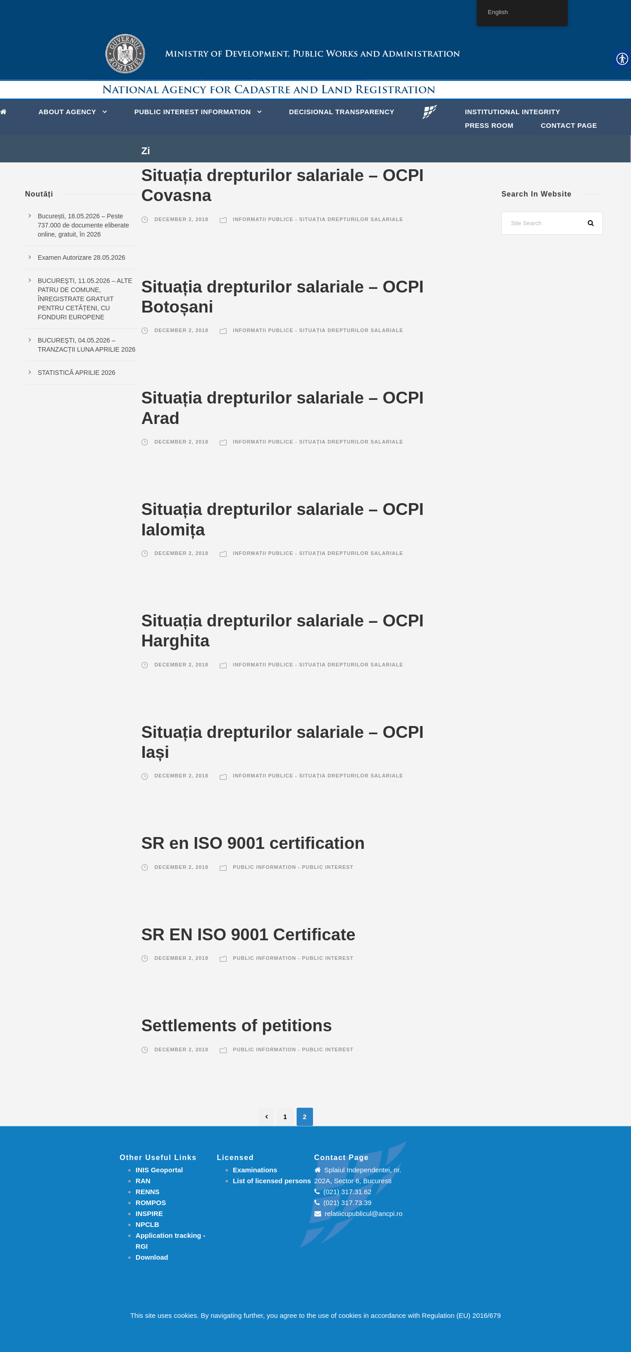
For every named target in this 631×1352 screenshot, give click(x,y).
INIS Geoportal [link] (159, 1170)
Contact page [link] (569, 125)
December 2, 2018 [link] (181, 219)
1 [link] (285, 1116)
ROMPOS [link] (151, 1202)
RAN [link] (143, 1181)
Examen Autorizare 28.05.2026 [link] (81, 257)
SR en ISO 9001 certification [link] (252, 843)
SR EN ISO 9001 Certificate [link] (248, 934)
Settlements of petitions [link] (236, 1025)
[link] (5, 111)
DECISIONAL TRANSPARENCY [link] (341, 112)
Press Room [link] (489, 125)
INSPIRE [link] (149, 1213)
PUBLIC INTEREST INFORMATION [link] (192, 112)
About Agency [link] (67, 112)
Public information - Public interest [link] (293, 867)
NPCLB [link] (147, 1224)
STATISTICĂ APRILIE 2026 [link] (77, 372)
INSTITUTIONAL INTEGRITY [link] (512, 112)
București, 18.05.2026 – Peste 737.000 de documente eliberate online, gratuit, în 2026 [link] (83, 225)
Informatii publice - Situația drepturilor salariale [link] (318, 219)
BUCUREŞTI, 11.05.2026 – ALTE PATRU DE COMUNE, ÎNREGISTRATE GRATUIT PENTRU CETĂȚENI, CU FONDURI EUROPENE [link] (85, 299)
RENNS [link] (148, 1192)
